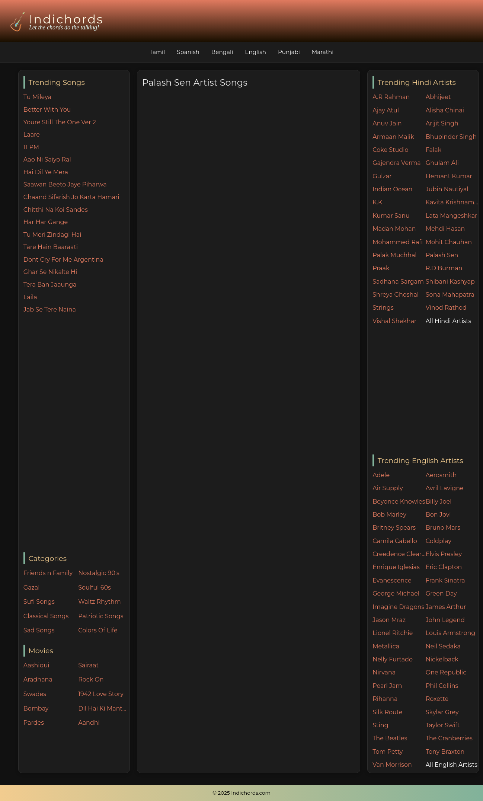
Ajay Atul (385, 110)
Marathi (322, 51)
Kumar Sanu (391, 215)
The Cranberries (449, 738)
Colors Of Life (97, 630)
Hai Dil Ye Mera (45, 172)
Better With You (47, 109)
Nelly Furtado (392, 659)
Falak (434, 149)
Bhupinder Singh (451, 136)
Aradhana (37, 679)
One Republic (446, 672)
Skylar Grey (442, 712)
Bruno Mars (443, 527)
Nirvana (384, 672)
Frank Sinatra (445, 580)
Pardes (33, 722)
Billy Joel (439, 501)
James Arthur (446, 606)
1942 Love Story (101, 694)
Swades (34, 694)
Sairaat (88, 665)
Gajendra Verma (396, 162)
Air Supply (387, 488)
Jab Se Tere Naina (49, 309)
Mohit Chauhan (449, 242)
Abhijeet (438, 96)
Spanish (188, 51)
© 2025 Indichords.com (241, 793)
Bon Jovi (438, 514)
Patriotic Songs (100, 616)
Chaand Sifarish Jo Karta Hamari (71, 197)
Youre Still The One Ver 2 (59, 122)
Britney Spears (394, 527)
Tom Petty (387, 751)
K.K (377, 202)
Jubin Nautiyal (447, 189)
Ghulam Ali (442, 162)
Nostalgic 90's (98, 573)
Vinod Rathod (446, 307)
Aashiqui (36, 665)
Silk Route (387, 712)
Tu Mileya (37, 96)
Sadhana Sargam (398, 281)
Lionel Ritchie (392, 632)
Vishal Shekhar (394, 321)
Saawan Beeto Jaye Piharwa (65, 184)
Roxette (437, 698)
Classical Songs (45, 616)
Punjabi (289, 51)
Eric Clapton (444, 567)
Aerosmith (441, 475)
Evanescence (392, 580)
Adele (381, 475)
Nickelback (442, 659)
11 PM (31, 147)
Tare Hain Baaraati (50, 246)
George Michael (395, 593)
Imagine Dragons (398, 606)
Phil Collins (442, 685)
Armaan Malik (393, 136)
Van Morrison (392, 764)
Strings (383, 307)
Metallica (385, 646)
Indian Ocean (392, 189)
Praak (380, 268)
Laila (30, 297)
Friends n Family (48, 573)
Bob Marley (389, 514)
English (255, 51)
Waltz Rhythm (99, 601)
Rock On (91, 679)
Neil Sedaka (443, 646)
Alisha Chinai (445, 110)
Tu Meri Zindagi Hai (52, 234)
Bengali (222, 51)
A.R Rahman (391, 96)
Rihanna (384, 698)
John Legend (445, 619)
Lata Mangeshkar (451, 215)
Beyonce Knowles (398, 501)
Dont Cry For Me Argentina (63, 259)
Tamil (157, 51)
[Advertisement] (76, 433)
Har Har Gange (45, 222)
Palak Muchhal (394, 255)
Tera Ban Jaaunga (50, 284)
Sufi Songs (39, 601)
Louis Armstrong (450, 632)
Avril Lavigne (445, 488)
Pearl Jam (387, 685)
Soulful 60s (94, 587)
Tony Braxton (445, 751)
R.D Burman (444, 268)
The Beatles (389, 738)
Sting (380, 725)
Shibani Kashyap (450, 281)
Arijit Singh (442, 123)
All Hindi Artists (448, 321)
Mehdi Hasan (445, 228)
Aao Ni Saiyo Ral (47, 159)
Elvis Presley (444, 554)
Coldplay (438, 541)
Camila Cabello (394, 541)
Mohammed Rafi (397, 242)
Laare (31, 134)
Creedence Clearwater (399, 554)
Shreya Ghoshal (395, 294)
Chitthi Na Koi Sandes (55, 209)
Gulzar (381, 176)
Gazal (31, 587)
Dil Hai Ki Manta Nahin (103, 708)
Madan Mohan (394, 228)
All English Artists (451, 764)
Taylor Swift (443, 725)
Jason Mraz (389, 619)
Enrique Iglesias (396, 567)
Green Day (441, 593)
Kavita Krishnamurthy (452, 202)
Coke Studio (390, 149)
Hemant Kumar (449, 176)
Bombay (36, 708)
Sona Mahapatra (450, 294)
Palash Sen (442, 255)
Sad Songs (39, 630)
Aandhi (89, 722)
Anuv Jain (387, 123)
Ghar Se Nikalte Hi (50, 271)
